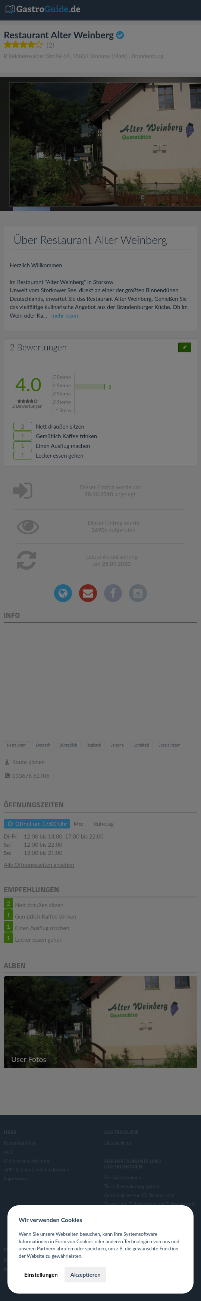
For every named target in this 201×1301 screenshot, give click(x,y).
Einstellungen (41, 1274)
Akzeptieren (85, 1274)
